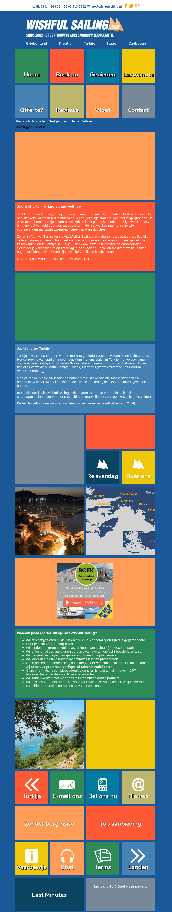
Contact (138, 110)
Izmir (113, 363)
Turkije (89, 43)
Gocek (74, 363)
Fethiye (44, 363)
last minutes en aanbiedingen (119, 244)
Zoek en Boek (94, 248)
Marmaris (31, 363)
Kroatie (65, 43)
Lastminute (138, 74)
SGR (84, 640)
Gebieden (103, 74)
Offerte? (31, 110)
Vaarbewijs (31, 867)
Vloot (102, 110)
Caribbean (137, 43)
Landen (138, 867)
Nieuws (138, 796)
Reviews (67, 110)
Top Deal (58, 259)
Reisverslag (102, 476)
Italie (111, 43)
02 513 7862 (77, 7)
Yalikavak (129, 363)
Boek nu (67, 74)
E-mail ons (67, 796)
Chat (67, 867)
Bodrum (58, 363)
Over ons (138, 476)
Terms (103, 867)
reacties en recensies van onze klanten (74, 686)
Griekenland (36, 43)
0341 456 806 (50, 7)
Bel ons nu (102, 796)
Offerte (22, 259)
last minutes (78, 659)
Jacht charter (37, 121)
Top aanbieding (120, 824)
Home (32, 74)
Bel (86, 259)
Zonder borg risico (59, 644)
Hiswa (70, 640)
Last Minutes (39, 259)
